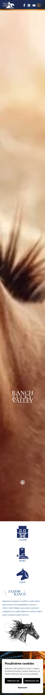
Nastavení (22, 687)
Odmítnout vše (32, 681)
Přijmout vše (13, 681)
